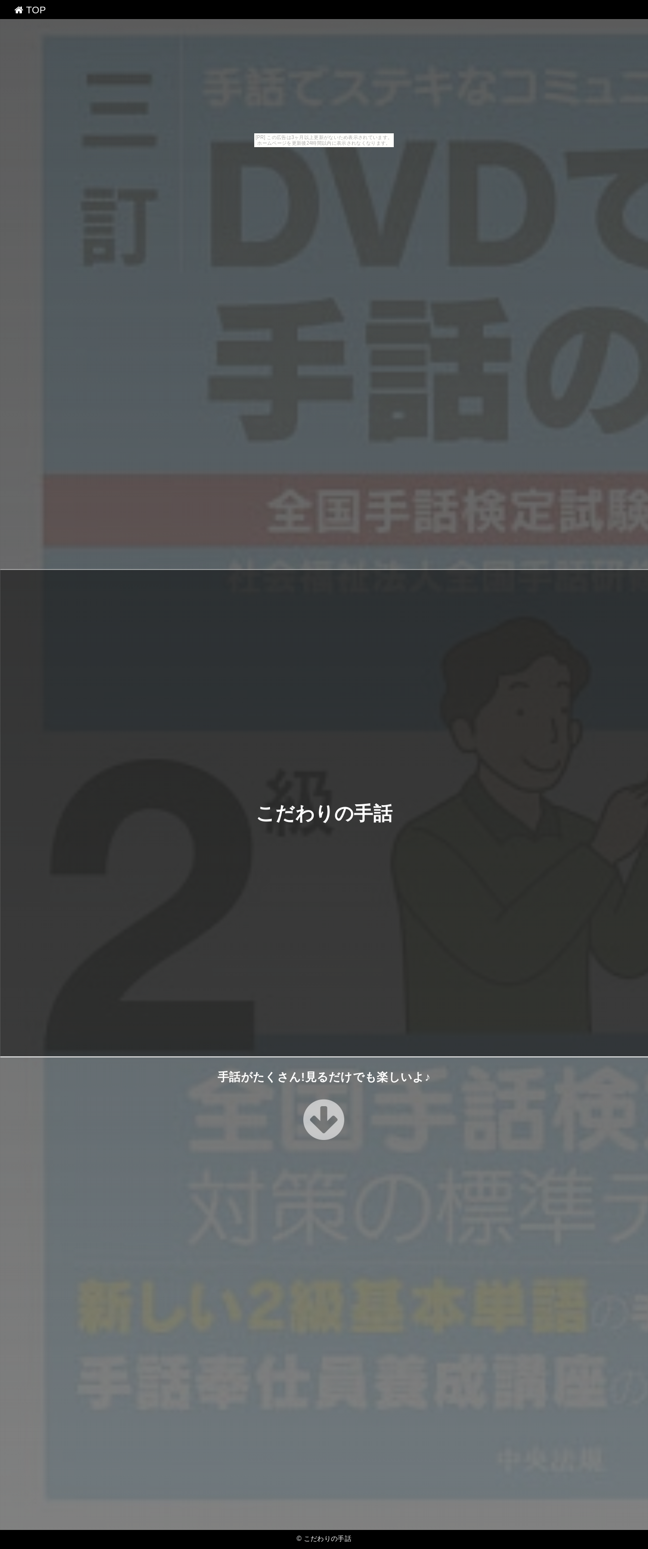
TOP (30, 10)
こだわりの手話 (324, 812)
